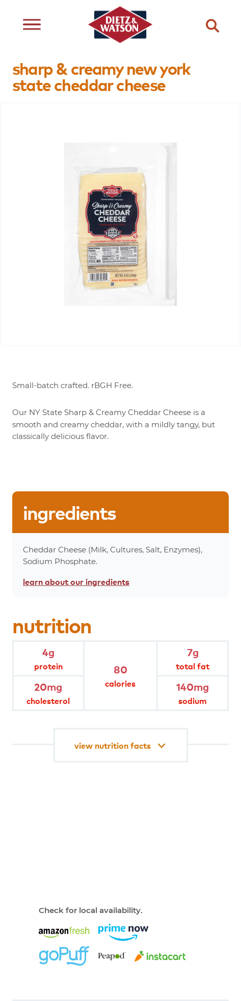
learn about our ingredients (76, 581)
